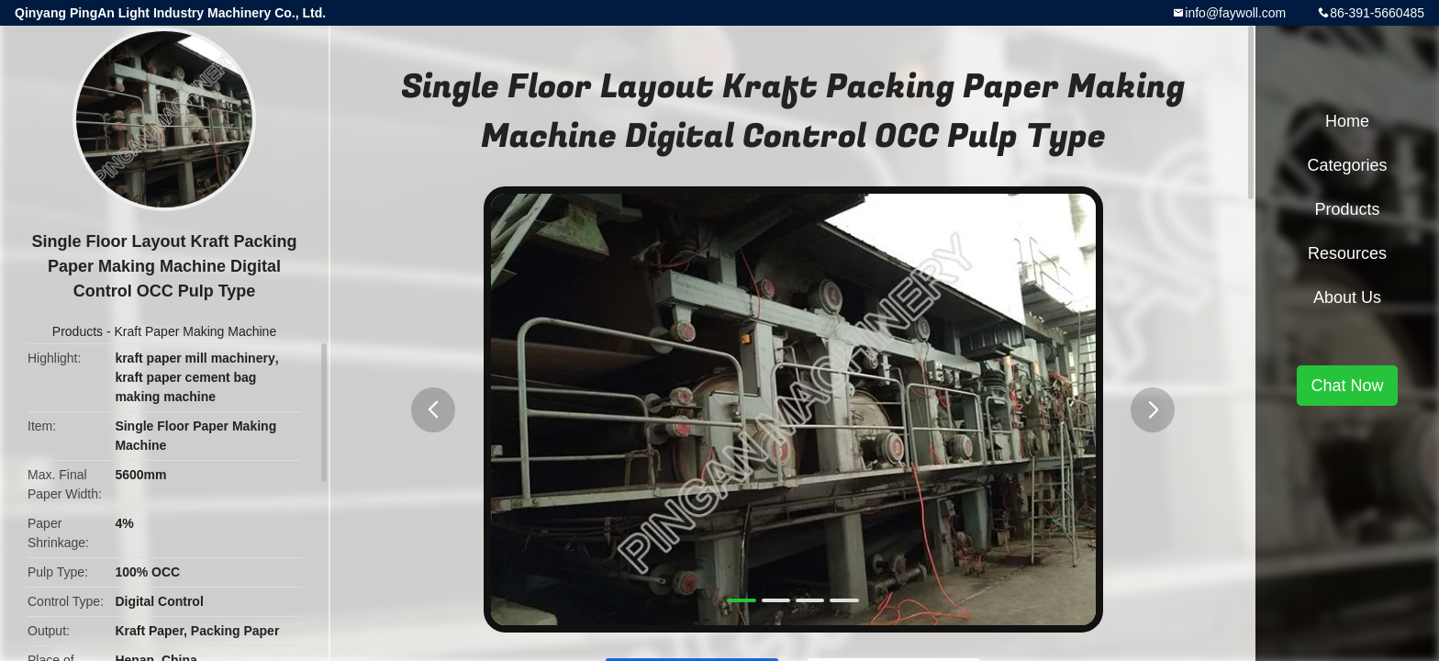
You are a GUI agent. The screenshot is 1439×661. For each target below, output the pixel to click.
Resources (1347, 253)
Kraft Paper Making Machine (196, 331)
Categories (1347, 165)
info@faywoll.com (1235, 13)
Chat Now (1347, 385)
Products (77, 331)
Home (1347, 121)
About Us (1347, 297)
